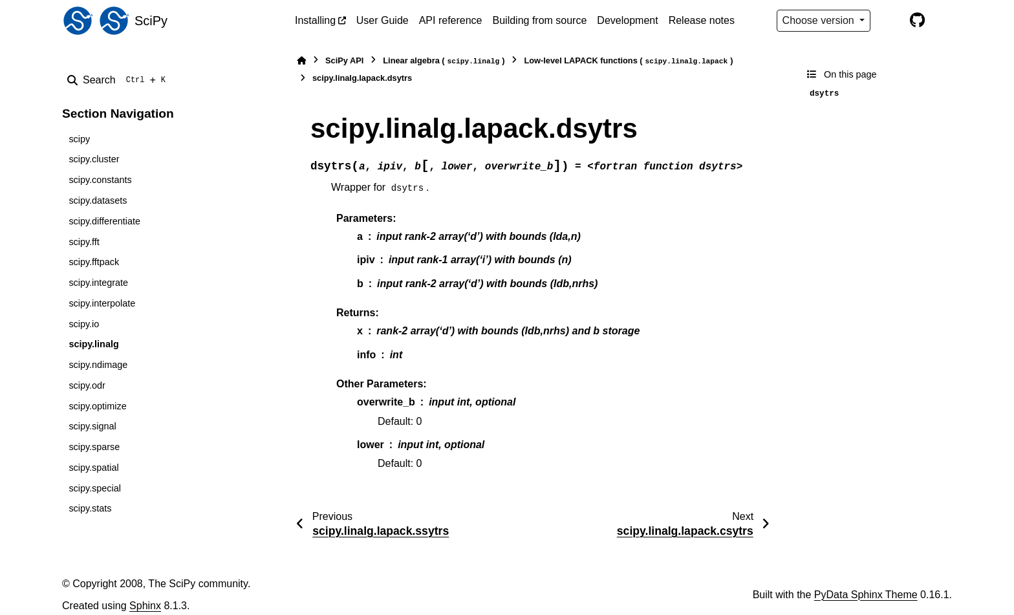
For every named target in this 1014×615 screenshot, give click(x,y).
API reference (450, 20)
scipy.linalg (93, 344)
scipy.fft (84, 242)
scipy (79, 139)
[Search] (119, 80)
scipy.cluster (94, 159)
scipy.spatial (93, 467)
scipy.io (84, 324)
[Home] (301, 60)
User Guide (382, 20)
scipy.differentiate (104, 221)
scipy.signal (92, 426)
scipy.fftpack (94, 262)
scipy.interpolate (102, 303)
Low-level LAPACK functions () (628, 61)
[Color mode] (890, 21)
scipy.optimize (97, 406)
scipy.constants (100, 180)
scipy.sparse (94, 447)
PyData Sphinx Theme (866, 594)
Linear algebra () (443, 61)
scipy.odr (87, 385)
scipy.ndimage (98, 365)
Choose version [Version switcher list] (820, 20)
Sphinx (145, 605)
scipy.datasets (98, 200)
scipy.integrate (98, 282)
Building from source (540, 20)
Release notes (702, 20)
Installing (315, 20)
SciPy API (344, 60)
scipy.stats (90, 508)
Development (627, 20)
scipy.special (95, 488)
